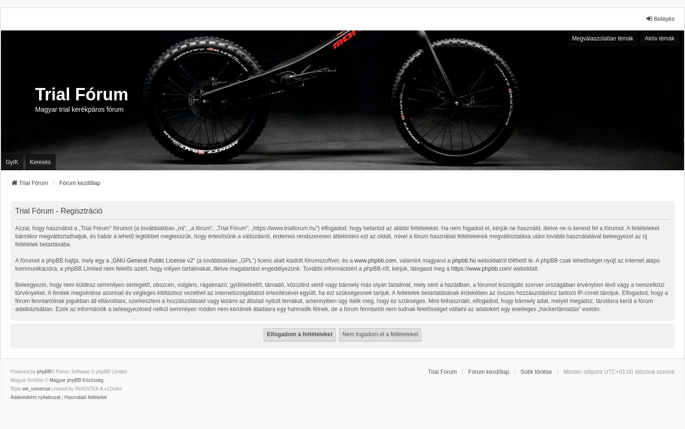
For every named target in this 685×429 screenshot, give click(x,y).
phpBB (44, 371)
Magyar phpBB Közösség (76, 380)
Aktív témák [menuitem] (660, 38)
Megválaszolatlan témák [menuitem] (603, 38)
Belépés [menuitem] (660, 18)
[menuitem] (35, 397)
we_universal (36, 388)
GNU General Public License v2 (153, 260)
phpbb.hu (464, 260)
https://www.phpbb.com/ (481, 268)
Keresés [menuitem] (40, 162)
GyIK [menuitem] (12, 162)
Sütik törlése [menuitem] (536, 372)
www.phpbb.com (375, 260)
